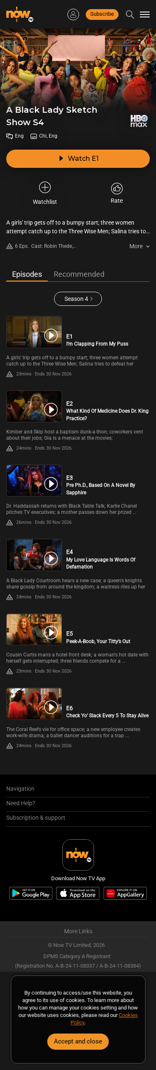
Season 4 (76, 298)
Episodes (27, 274)
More (136, 246)
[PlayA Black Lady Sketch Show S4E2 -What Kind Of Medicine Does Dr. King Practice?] (34, 406)
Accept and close (78, 1041)
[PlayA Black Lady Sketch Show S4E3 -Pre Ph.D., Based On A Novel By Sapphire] (34, 480)
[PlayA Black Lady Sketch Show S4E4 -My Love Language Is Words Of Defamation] (34, 555)
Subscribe (102, 14)
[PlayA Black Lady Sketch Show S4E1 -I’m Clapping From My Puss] (34, 332)
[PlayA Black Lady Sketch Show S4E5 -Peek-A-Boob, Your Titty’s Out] (34, 629)
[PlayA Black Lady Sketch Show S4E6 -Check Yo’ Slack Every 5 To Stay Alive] (34, 703)
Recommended (79, 274)
